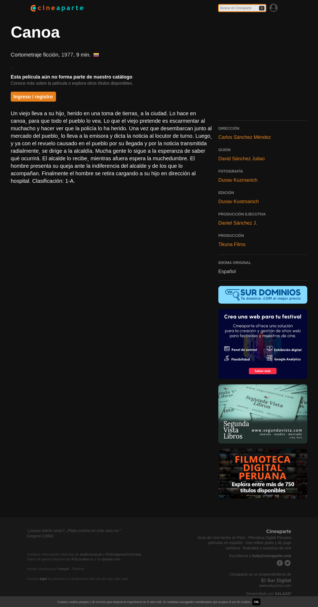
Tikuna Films (231, 244)
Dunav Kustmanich (238, 201)
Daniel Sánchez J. (237, 223)
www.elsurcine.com (275, 585)
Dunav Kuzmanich (237, 180)
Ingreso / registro (33, 96)
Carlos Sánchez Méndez (244, 137)
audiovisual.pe (91, 554)
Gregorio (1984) (40, 536)
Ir (262, 8)
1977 (67, 55)
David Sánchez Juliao (241, 158)
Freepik (63, 569)
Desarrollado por (268, 593)
